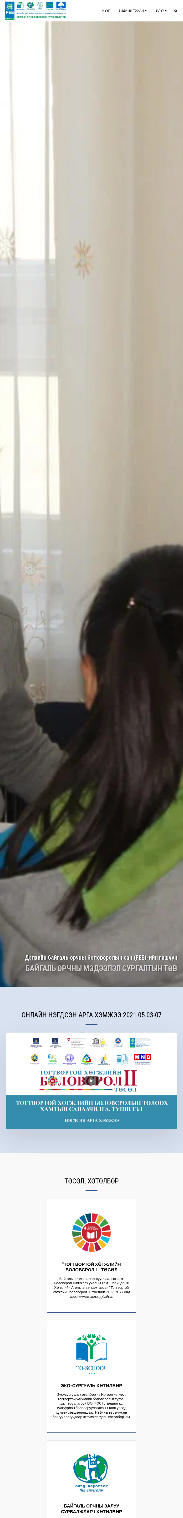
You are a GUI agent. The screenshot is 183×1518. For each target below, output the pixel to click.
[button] (133, 10)
